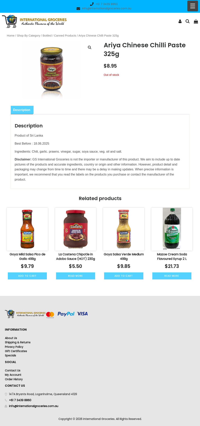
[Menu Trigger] (192, 6)
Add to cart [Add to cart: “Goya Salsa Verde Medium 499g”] (123, 275)
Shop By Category (28, 35)
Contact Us (12, 370)
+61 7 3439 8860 (104, 4)
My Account (13, 375)
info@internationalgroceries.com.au (104, 8)
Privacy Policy (14, 347)
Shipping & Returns (17, 342)
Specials (10, 355)
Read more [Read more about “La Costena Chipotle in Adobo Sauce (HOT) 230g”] (75, 275)
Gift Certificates (16, 351)
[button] (89, 47)
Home (10, 35)
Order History (14, 379)
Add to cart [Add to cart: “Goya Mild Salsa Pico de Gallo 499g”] (27, 275)
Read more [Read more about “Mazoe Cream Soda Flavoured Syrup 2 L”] (171, 275)
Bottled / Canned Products (59, 35)
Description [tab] (21, 110)
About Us (11, 338)
